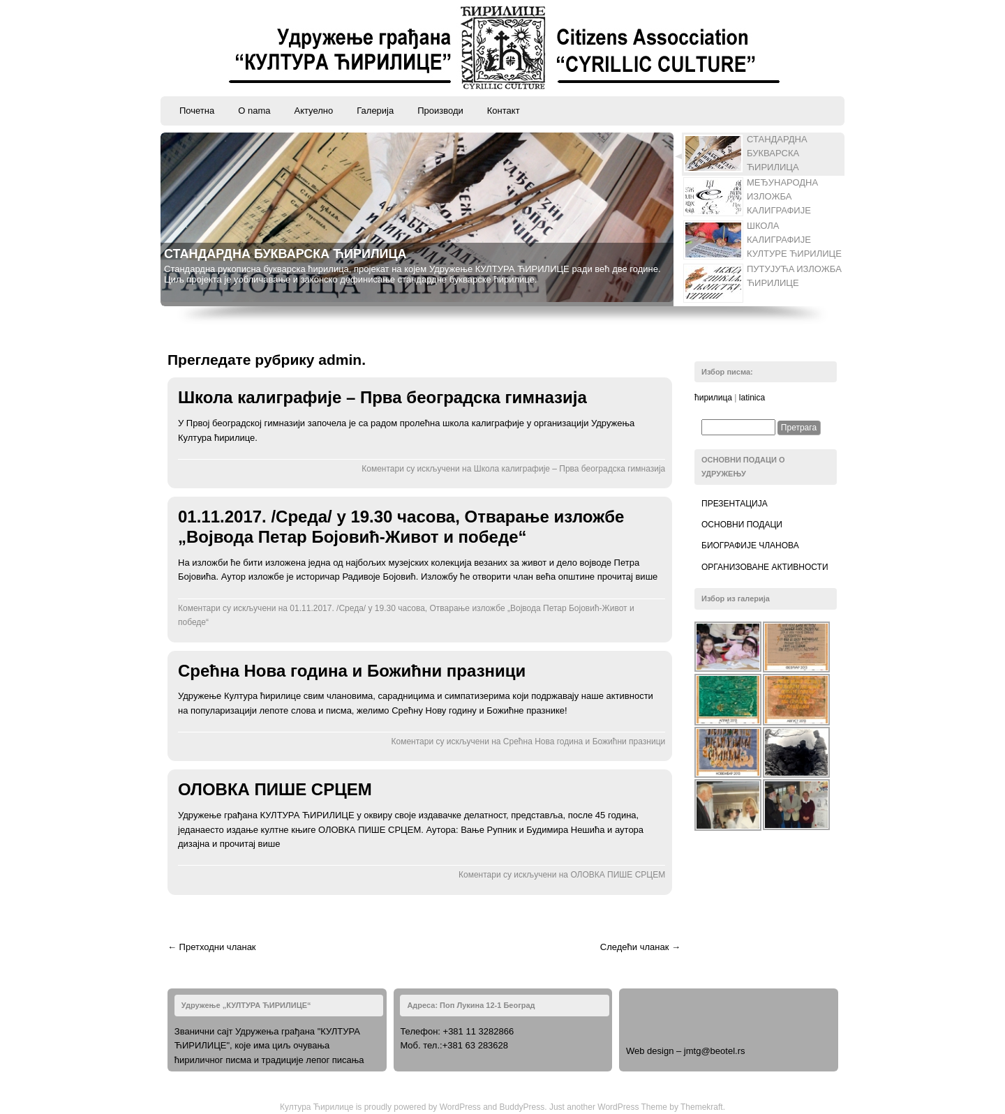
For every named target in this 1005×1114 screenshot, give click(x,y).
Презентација (734, 504)
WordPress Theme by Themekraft (659, 1107)
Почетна (196, 110)
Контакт (503, 110)
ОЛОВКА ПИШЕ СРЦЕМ (275, 789)
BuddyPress (522, 1107)
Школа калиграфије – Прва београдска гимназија (382, 397)
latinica (752, 397)
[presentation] (763, 154)
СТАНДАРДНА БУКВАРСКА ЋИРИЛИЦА (285, 254)
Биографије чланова (750, 545)
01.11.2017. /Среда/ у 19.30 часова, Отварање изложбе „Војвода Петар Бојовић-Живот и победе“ (401, 526)
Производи (440, 110)
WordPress (460, 1107)
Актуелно (313, 110)
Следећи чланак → (640, 947)
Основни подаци (741, 524)
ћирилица (713, 397)
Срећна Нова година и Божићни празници (352, 670)
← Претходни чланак (212, 947)
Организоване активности (764, 567)
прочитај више (627, 576)
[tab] (758, 154)
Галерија (375, 110)
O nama (254, 110)
